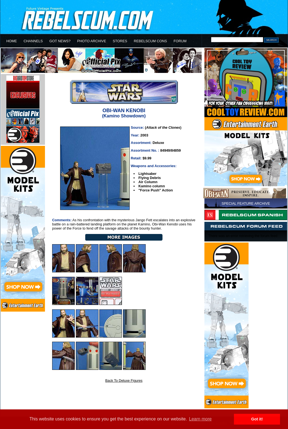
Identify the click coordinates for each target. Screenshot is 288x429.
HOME (11, 41)
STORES (120, 41)
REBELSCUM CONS (150, 41)
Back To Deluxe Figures (124, 380)
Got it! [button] (257, 419)
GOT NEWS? (60, 41)
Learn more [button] (200, 419)
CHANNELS (33, 41)
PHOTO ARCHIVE (91, 41)
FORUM (180, 41)
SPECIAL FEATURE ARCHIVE (246, 203)
